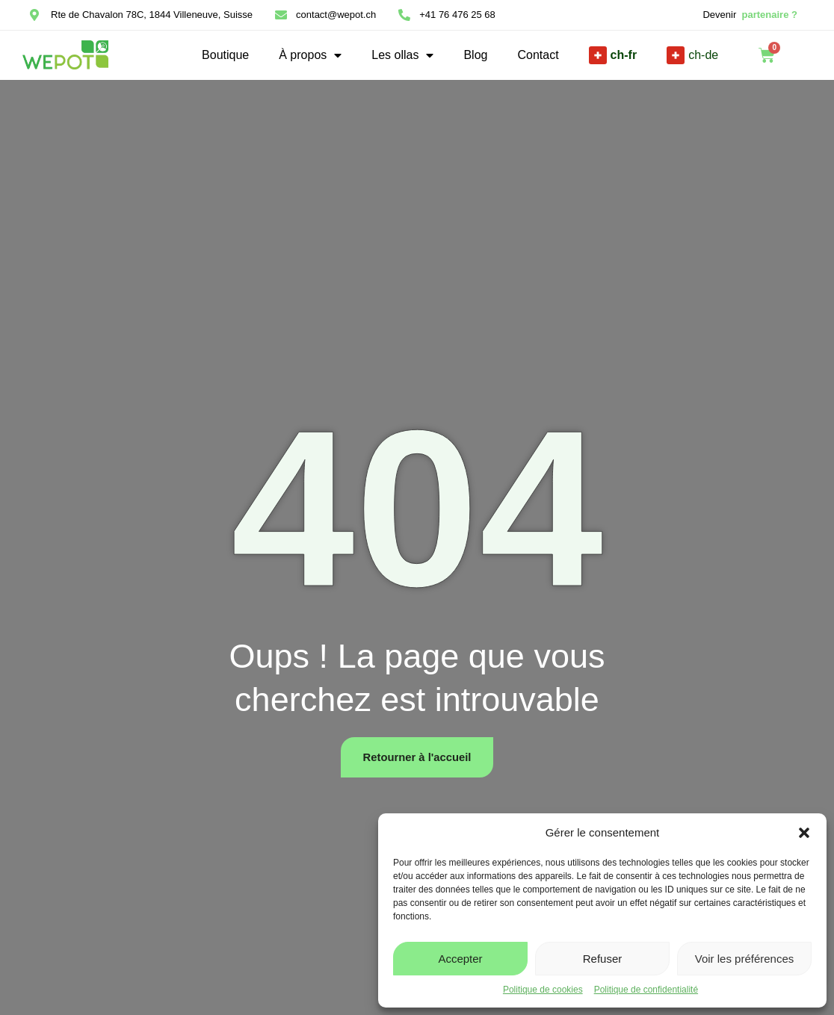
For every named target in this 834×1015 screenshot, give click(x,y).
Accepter (460, 958)
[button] (804, 832)
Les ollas (402, 55)
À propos (310, 55)
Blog (475, 55)
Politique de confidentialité (646, 989)
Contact (537, 55)
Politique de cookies (543, 989)
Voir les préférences (744, 958)
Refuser (603, 958)
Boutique (225, 55)
